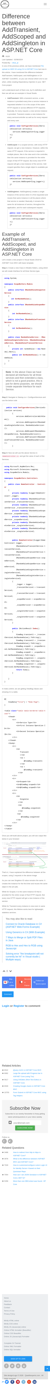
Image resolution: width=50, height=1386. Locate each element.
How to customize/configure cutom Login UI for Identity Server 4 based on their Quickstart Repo (30, 1168)
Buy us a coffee (8, 982)
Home (6, 1298)
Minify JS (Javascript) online (15, 1327)
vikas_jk (15, 63)
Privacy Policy (9, 1314)
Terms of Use (9, 1311)
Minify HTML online (11, 1321)
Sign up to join (18, 1359)
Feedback (8, 1304)
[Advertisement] (25, 1036)
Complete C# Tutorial (12, 1343)
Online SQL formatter (12, 1350)
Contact (7, 1308)
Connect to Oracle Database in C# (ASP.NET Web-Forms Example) (24, 925)
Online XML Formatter (12, 1346)
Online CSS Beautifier (12, 1333)
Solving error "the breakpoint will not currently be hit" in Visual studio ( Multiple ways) (24, 956)
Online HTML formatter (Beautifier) (17, 1330)
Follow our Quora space (39, 982)
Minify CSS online (11, 1324)
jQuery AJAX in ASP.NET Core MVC (27, 1070)
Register (18, 1005)
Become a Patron (24, 982)
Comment (8, 994)
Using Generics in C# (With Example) (25, 932)
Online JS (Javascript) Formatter (16, 1337)
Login (5, 1005)
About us (7, 1301)
